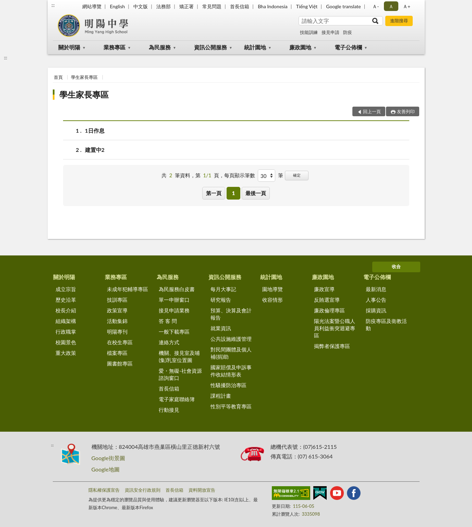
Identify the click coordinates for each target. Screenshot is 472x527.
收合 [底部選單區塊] (396, 266)
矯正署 (186, 6)
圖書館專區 (120, 363)
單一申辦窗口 (174, 300)
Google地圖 (106, 469)
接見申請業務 (174, 310)
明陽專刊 (117, 331)
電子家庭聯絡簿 (177, 399)
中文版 (140, 6)
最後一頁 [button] (255, 193)
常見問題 (211, 6)
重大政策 (66, 353)
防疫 (347, 32)
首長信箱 (239, 6)
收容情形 (272, 300)
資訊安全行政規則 (142, 490)
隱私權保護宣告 (104, 490)
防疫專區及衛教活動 (386, 324)
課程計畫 (220, 396)
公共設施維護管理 (231, 339)
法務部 (163, 6)
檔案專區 (117, 353)
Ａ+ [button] (406, 6)
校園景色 (66, 342)
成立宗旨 (66, 289)
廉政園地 (300, 47)
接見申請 (330, 32)
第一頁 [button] (213, 193)
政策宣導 (117, 310)
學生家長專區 (84, 77)
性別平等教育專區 (231, 406)
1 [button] (233, 193)
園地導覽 (272, 289)
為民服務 (160, 47)
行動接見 (169, 410)
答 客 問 (168, 321)
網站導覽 (91, 6)
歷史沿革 (66, 300)
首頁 (58, 77)
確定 (297, 175)
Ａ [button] (391, 6)
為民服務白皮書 (177, 289)
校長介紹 (66, 310)
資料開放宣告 (202, 490)
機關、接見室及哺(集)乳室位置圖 (179, 356)
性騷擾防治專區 (228, 385)
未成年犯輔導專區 (127, 289)
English (117, 6)
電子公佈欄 (348, 47)
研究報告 (220, 300)
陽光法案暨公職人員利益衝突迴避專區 (334, 328)
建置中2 (95, 150)
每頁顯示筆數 (239, 175)
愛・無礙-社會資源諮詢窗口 (180, 374)
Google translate (343, 6)
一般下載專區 (174, 331)
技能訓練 (309, 32)
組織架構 (66, 321)
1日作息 (95, 130)
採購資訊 (376, 310)
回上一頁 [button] (372, 111)
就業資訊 (220, 328)
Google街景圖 (108, 458)
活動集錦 (117, 321)
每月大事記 (223, 289)
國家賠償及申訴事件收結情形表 (231, 371)
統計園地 (255, 47)
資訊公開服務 (210, 47)
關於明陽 (69, 47)
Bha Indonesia (273, 6)
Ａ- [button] (375, 6)
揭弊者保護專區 (332, 346)
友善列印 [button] (406, 111)
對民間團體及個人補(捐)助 (231, 353)
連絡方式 (169, 342)
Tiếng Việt (307, 6)
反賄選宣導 (327, 300)
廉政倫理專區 (329, 310)
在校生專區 (120, 342)
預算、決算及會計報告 (231, 314)
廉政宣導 (324, 289)
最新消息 (376, 289)
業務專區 (114, 47)
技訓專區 (117, 300)
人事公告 (376, 300)
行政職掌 (66, 331)
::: (53, 5)
